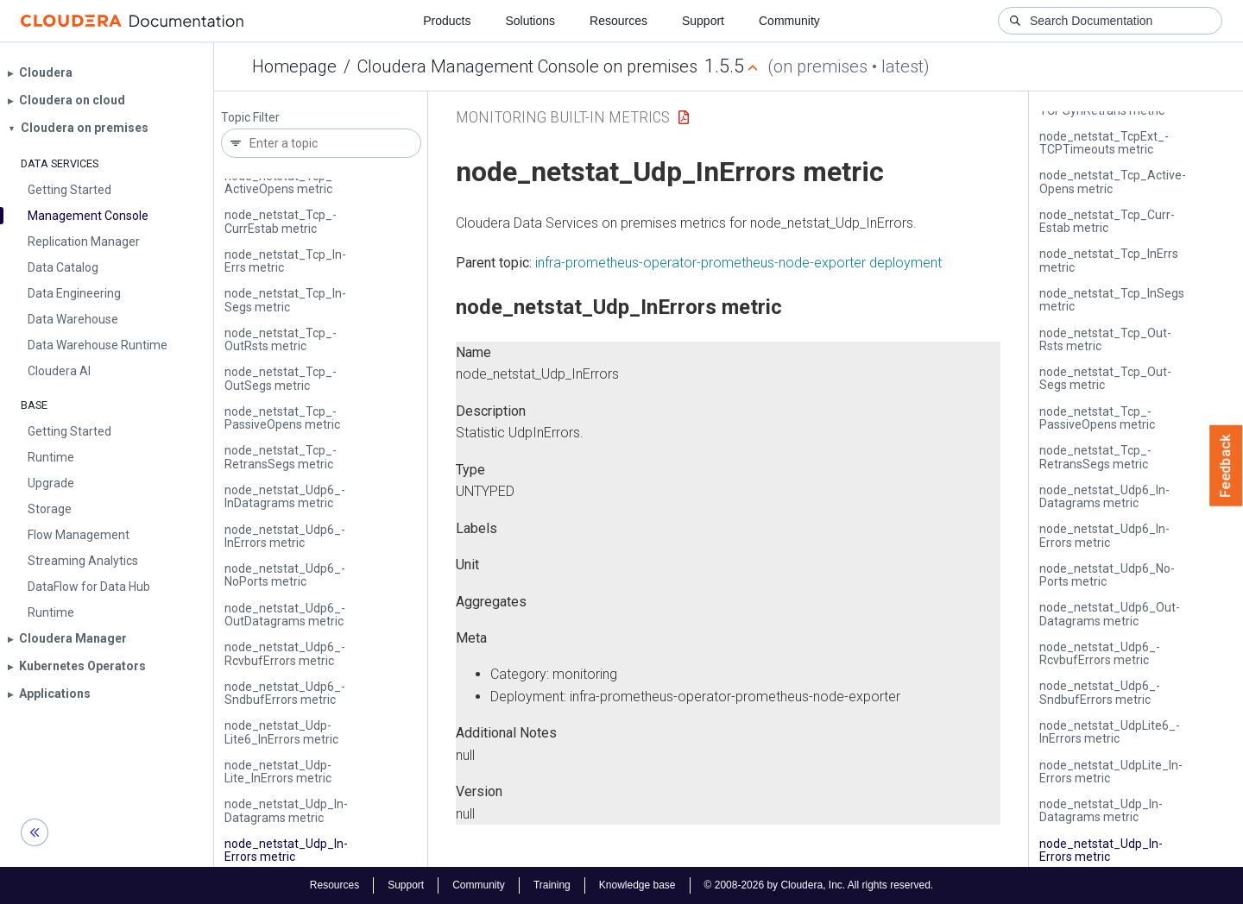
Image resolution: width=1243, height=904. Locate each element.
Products (446, 21)
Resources (618, 21)
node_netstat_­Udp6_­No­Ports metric (284, 575)
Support (703, 21)
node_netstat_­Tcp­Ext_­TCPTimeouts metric (1104, 142)
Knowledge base (637, 885)
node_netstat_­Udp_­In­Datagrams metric (286, 810)
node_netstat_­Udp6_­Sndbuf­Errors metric (284, 693)
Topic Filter (250, 117)
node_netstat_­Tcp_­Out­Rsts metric (280, 339)
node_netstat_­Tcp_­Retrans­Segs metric (280, 456)
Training (552, 885)
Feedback (1226, 466)
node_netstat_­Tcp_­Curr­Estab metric (280, 221)
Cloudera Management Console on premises (527, 66)
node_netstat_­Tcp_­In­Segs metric (285, 299)
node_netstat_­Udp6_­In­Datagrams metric (284, 496)
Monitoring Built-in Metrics (563, 117)
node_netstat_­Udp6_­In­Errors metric (284, 536)
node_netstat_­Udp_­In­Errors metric (286, 850)
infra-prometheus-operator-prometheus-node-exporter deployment (738, 262)
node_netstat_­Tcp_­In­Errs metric (285, 261)
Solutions (530, 21)
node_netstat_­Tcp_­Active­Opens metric (280, 182)
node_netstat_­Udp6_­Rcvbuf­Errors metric (284, 653)
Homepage (294, 66)
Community (789, 21)
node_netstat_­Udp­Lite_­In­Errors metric (277, 771)
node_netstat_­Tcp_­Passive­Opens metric (282, 418)
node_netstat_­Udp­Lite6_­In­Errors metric (281, 732)
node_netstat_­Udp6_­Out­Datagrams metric (284, 614)
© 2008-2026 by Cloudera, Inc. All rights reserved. (819, 885)
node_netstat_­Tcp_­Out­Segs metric (280, 378)
